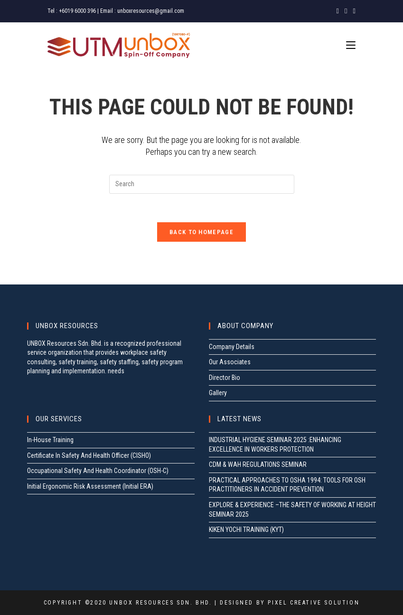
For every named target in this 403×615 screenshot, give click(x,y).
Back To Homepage (201, 232)
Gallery (218, 393)
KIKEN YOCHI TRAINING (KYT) (246, 529)
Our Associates (230, 362)
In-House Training (50, 440)
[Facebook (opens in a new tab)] (338, 11)
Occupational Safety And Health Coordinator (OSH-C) (98, 470)
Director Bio (224, 377)
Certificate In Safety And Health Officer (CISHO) (89, 455)
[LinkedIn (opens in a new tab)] (353, 11)
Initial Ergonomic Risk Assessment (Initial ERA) (90, 486)
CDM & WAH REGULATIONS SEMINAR (258, 464)
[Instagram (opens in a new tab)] (346, 11)
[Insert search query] (201, 184)
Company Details (231, 346)
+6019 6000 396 (77, 11)
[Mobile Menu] (351, 45)
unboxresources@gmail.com (150, 11)
